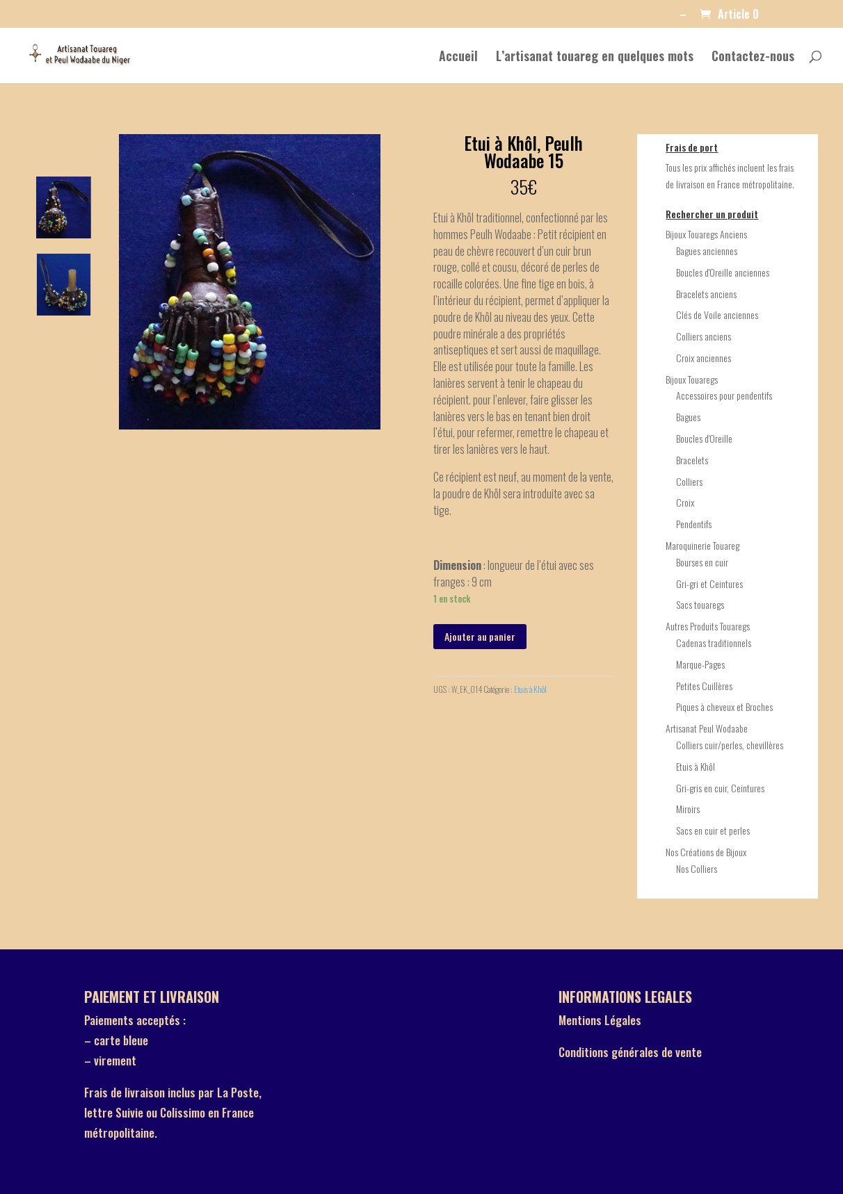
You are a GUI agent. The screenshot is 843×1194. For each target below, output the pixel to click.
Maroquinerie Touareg (702, 545)
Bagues (688, 416)
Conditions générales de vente (630, 1052)
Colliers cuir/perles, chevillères (729, 744)
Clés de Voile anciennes (717, 314)
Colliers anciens (703, 336)
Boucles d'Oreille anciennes (722, 272)
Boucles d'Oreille (704, 438)
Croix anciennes (703, 357)
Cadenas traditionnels (713, 642)
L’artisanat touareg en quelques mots (594, 58)
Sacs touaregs (700, 604)
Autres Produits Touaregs (708, 626)
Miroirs (688, 808)
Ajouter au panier (479, 636)
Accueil (458, 58)
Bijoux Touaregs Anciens (706, 234)
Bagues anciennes (706, 250)
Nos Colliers (696, 868)
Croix (685, 502)
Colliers (689, 481)
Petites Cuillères (704, 685)
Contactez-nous (753, 58)
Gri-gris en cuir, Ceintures (720, 787)
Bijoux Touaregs (692, 379)
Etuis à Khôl (530, 689)
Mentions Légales (600, 1020)
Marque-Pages (700, 664)
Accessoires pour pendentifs (724, 395)
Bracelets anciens (706, 293)
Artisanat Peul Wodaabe (707, 728)
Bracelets (692, 459)
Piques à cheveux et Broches (724, 706)
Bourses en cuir (702, 562)
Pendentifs (694, 523)
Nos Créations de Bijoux (706, 851)
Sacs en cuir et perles (713, 830)
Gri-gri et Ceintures (709, 583)
